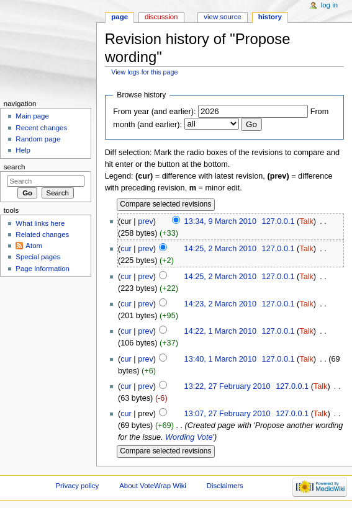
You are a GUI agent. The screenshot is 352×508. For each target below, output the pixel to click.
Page (119, 16)
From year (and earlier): (154, 111)
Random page (38, 139)
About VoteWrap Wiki (152, 485)
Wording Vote (188, 437)
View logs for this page (144, 72)
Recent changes (41, 127)
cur (126, 248)
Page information (43, 268)
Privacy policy (77, 485)
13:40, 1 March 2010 (220, 359)
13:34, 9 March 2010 (220, 221)
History (270, 16)
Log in (329, 5)
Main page (32, 116)
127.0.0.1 (278, 221)
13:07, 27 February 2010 (227, 413)
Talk (306, 221)
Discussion (161, 16)
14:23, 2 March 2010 (220, 304)
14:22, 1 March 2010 (220, 331)
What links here (40, 223)
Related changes (42, 234)
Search (14, 167)
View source (222, 16)
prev (145, 221)
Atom (33, 245)
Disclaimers (225, 485)
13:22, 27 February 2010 (227, 386)
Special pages (38, 257)
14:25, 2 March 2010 (220, 248)
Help (23, 150)
